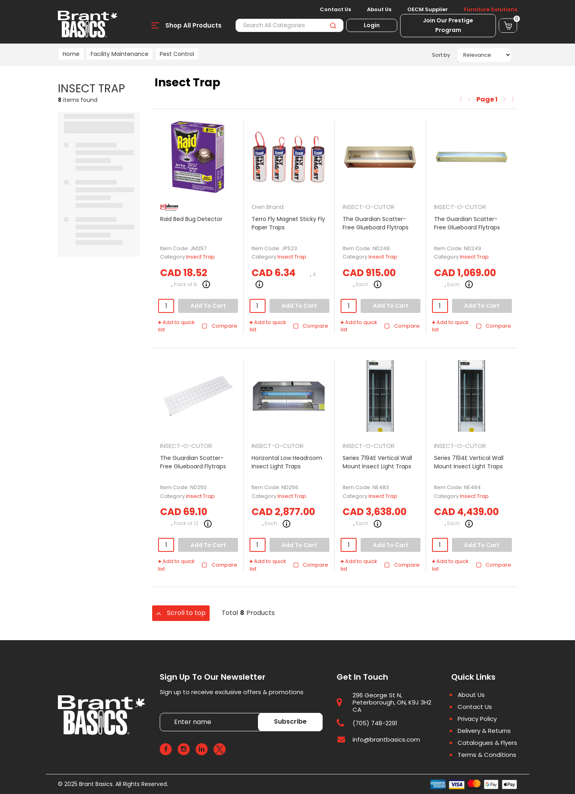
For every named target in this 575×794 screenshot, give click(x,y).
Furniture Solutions (490, 9)
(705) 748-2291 (375, 723)
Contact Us (335, 9)
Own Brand (268, 207)
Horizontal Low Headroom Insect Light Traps (287, 462)
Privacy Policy (477, 719)
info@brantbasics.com (386, 739)
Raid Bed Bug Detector (191, 219)
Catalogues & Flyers (487, 743)
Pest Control (177, 54)
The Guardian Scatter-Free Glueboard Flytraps (375, 223)
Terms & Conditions (487, 755)
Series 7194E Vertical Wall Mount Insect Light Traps (377, 462)
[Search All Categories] (289, 25)
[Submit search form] (332, 25)
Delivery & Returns (484, 731)
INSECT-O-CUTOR (369, 207)
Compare (219, 326)
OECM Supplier (427, 9)
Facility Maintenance (120, 54)
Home (71, 54)
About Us (379, 9)
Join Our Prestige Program (448, 25)
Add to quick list (176, 326)
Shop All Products (193, 25)
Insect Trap (200, 257)
